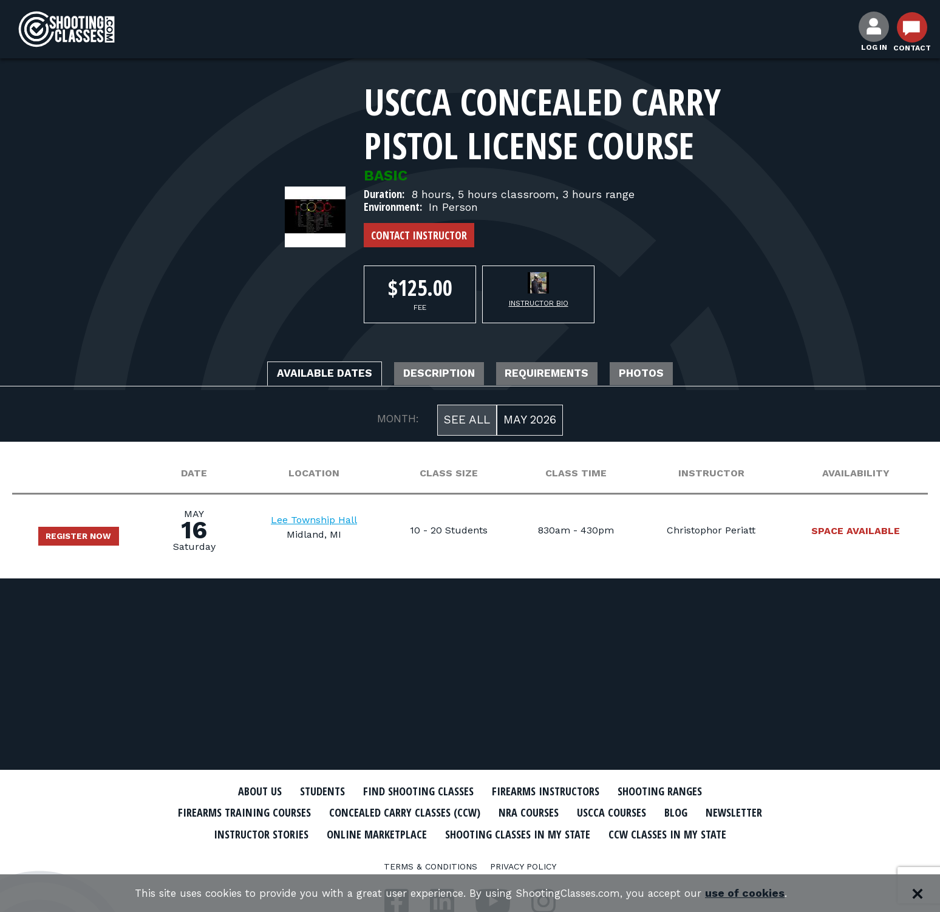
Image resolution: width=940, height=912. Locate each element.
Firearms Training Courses (264, 812)
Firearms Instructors (552, 791)
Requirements (559, 375)
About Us (237, 791)
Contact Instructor (419, 235)
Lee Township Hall (324, 522)
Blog (737, 812)
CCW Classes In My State (470, 854)
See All (467, 422)
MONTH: (398, 421)
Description (434, 375)
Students (306, 791)
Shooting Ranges (679, 791)
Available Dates (302, 375)
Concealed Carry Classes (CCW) (441, 812)
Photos (668, 375)
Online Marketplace (483, 833)
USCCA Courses (667, 812)
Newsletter (251, 833)
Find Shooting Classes (412, 791)
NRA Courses (576, 812)
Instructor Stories (356, 833)
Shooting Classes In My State (639, 833)
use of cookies (762, 893)
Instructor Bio (538, 303)
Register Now (85, 538)
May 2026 (529, 422)
